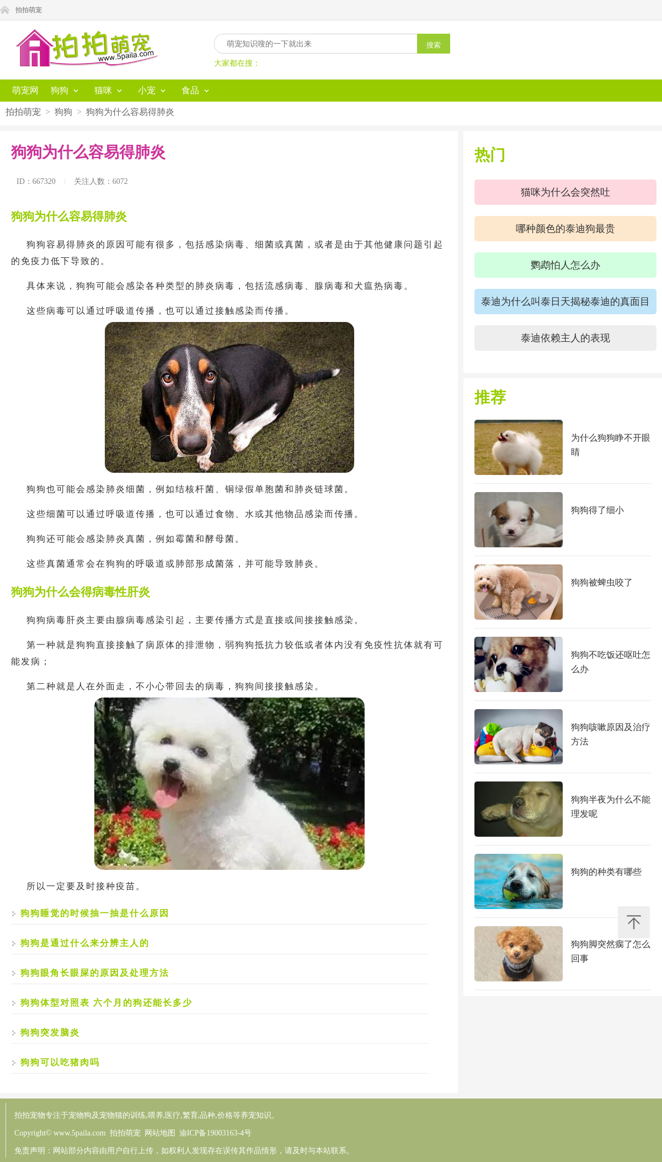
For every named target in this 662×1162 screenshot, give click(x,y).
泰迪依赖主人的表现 (565, 338)
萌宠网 (25, 90)
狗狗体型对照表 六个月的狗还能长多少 (106, 1002)
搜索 (433, 45)
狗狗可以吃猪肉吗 (60, 1062)
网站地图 (160, 1133)
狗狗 (63, 112)
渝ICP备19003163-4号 (215, 1133)
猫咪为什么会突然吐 (565, 192)
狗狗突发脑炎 (50, 1032)
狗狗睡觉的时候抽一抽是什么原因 (94, 913)
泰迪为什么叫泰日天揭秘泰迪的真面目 (565, 301)
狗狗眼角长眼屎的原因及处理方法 (94, 973)
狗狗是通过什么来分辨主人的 (85, 943)
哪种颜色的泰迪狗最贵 (565, 228)
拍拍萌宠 (28, 10)
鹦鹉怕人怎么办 (565, 265)
